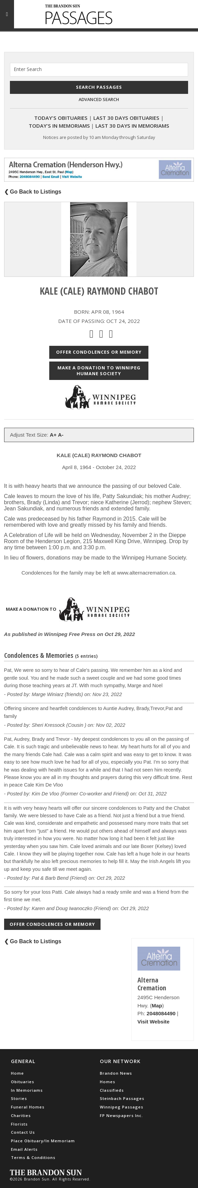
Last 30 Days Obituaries (126, 117)
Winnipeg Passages (121, 1106)
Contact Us (23, 1132)
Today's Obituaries (61, 117)
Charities (21, 1115)
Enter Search (28, 69)
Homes (107, 1081)
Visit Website (153, 1021)
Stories (19, 1098)
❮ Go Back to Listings (33, 192)
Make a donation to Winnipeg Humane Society (99, 371)
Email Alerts (24, 1149)
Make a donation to (68, 609)
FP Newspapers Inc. (121, 1115)
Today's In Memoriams (59, 125)
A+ (53, 435)
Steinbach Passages (122, 1098)
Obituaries (22, 1081)
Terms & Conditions (33, 1157)
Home (17, 1073)
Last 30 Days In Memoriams (132, 125)
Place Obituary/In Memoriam (43, 1140)
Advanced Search (99, 99)
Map (157, 1005)
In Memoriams (27, 1090)
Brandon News (116, 1073)
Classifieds (112, 1090)
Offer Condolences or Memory (99, 352)
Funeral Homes (27, 1106)
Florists (19, 1124)
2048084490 (161, 1013)
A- (61, 435)
